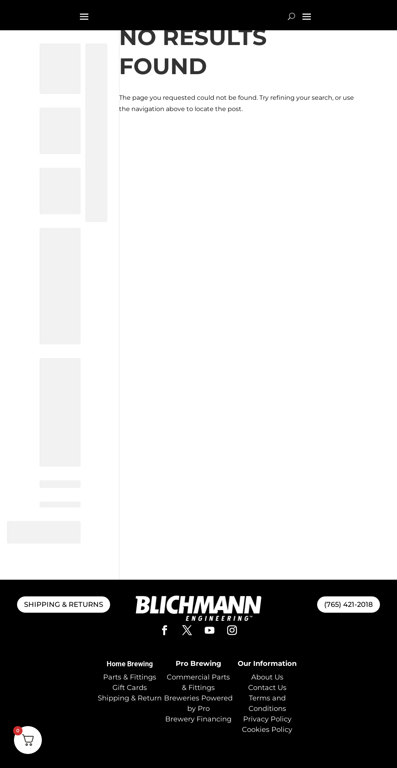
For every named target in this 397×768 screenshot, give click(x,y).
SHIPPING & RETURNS (63, 604)
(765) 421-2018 (348, 604)
